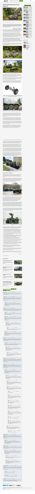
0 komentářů (8, 286)
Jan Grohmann (12, 279)
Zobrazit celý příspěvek (7, 305)
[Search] (14, 0)
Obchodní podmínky (16, 487)
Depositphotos (13, 487)
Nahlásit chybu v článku (6, 255)
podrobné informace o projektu (16, 34)
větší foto (18, 73)
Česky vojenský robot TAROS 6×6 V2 (7, 260)
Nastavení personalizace (20, 487)
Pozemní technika (6, 2)
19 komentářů (8, 279)
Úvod (3, 2)
